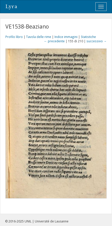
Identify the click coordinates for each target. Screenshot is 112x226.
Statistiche (88, 37)
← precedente (54, 41)
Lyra (11, 6)
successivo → (96, 41)
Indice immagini (65, 37)
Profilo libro (14, 37)
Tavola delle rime (38, 37)
